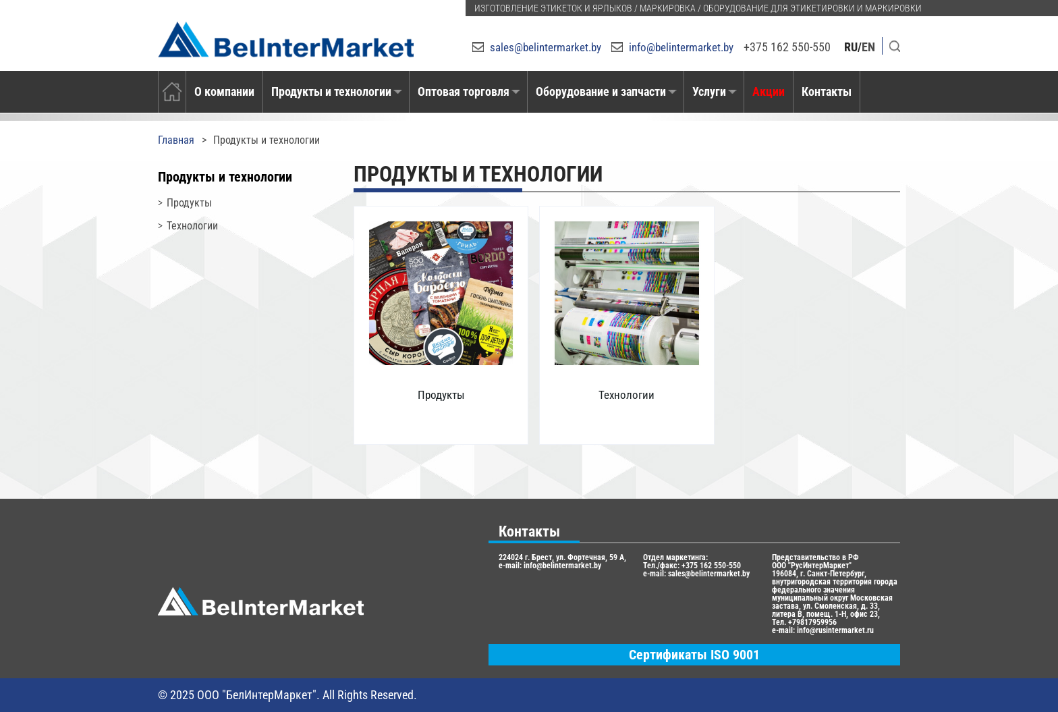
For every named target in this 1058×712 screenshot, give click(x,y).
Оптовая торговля (463, 91)
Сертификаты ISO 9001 (694, 655)
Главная (176, 140)
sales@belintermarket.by (545, 47)
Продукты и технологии (331, 91)
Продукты (189, 202)
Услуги (709, 91)
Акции (768, 91)
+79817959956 (812, 622)
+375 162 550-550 (787, 47)
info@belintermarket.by (681, 47)
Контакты (827, 91)
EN (868, 47)
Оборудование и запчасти (601, 91)
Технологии (192, 225)
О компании (224, 91)
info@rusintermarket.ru (835, 630)
